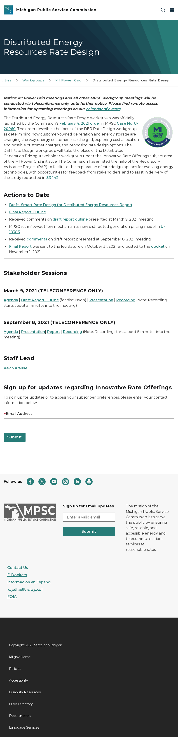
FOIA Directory (21, 704)
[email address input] (89, 517)
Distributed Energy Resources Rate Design (131, 80)
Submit (89, 531)
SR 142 (52, 178)
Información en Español (29, 582)
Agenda (11, 300)
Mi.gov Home (20, 657)
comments (37, 239)
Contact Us (17, 568)
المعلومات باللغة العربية (24, 589)
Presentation (101, 300)
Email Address (18, 413)
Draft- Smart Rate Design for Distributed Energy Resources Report (70, 205)
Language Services (24, 727)
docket (157, 246)
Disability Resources (25, 692)
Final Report (20, 246)
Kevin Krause (15, 368)
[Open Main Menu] (172, 10)
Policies (15, 669)
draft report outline (70, 219)
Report (53, 332)
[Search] (163, 10)
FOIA (12, 596)
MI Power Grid (68, 80)
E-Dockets (17, 575)
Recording (125, 300)
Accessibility (18, 680)
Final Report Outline (27, 212)
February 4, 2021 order (79, 123)
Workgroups (33, 80)
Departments (19, 716)
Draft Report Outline (40, 300)
